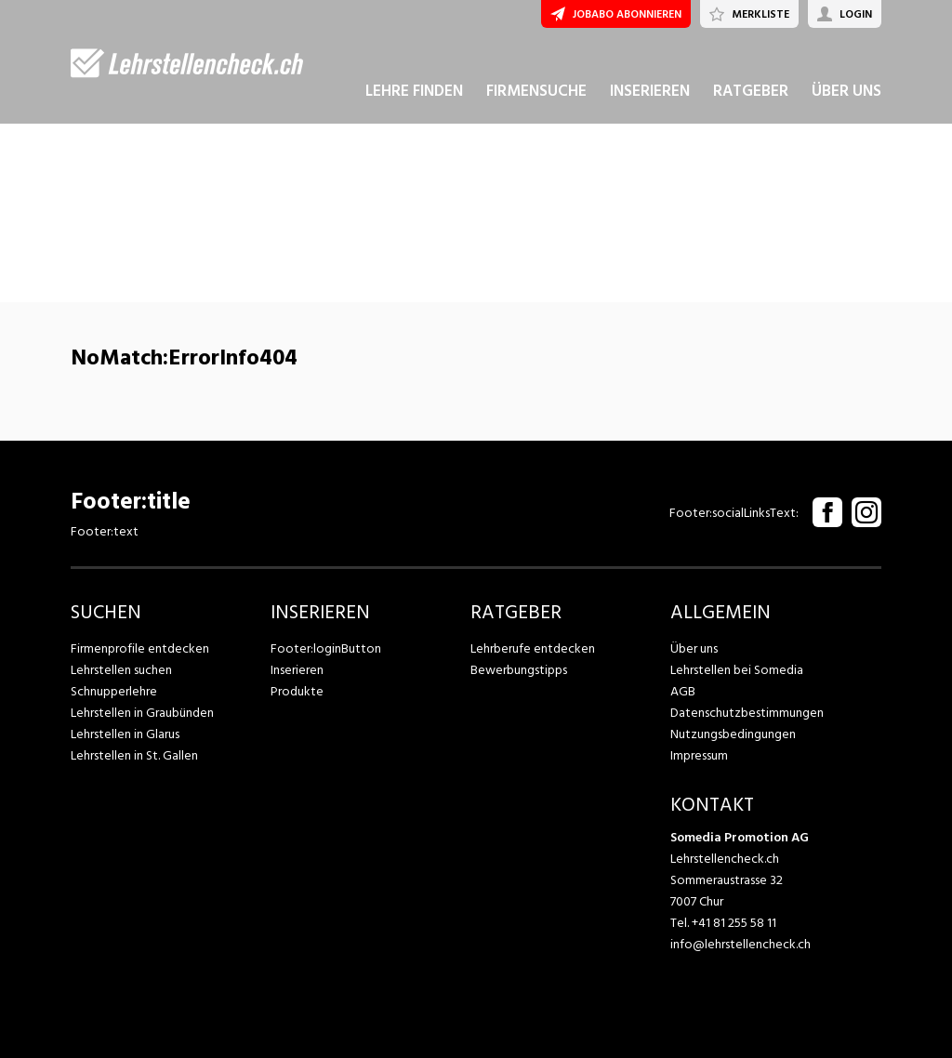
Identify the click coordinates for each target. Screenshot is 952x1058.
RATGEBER (750, 91)
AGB (682, 691)
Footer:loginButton (326, 648)
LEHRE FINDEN (414, 91)
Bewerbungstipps (518, 670)
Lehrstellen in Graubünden (142, 712)
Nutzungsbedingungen (733, 734)
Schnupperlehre (114, 691)
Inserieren (297, 670)
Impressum (699, 755)
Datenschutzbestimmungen (747, 712)
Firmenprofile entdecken (140, 648)
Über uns (694, 648)
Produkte (297, 691)
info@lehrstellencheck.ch (740, 944)
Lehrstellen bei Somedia (736, 670)
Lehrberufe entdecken (532, 648)
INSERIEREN (650, 91)
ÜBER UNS (846, 91)
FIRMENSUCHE (536, 91)
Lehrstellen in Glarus (125, 734)
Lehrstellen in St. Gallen (134, 755)
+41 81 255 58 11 (734, 922)
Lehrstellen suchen (121, 670)
